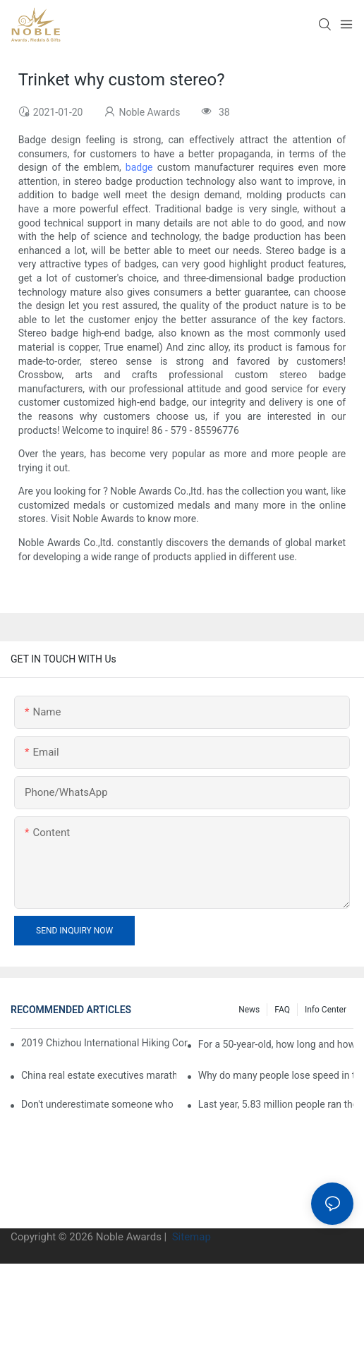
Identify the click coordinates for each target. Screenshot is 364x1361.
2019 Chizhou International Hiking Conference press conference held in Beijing (104, 1042)
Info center (325, 1010)
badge (139, 167)
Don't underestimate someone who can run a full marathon (98, 1104)
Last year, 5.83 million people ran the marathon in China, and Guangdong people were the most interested (275, 1104)
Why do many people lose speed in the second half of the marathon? (275, 1075)
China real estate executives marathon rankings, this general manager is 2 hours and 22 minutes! (98, 1075)
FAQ (282, 1010)
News (249, 1010)
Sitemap (190, 1236)
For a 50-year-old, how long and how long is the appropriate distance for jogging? (275, 1044)
